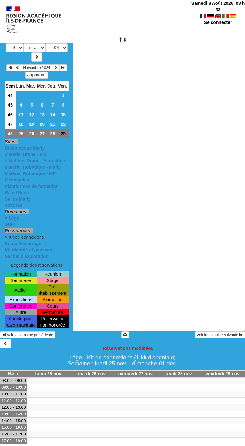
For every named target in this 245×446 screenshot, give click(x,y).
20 (42, 124)
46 (10, 114)
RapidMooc (17, 192)
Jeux (10, 224)
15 (63, 114)
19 (31, 124)
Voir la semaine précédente (27, 335)
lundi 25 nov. (49, 373)
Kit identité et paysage (28, 249)
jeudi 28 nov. (179, 373)
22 (63, 124)
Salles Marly (18, 199)
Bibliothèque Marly (25, 148)
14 (52, 114)
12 (31, 114)
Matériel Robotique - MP (30, 173)
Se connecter (218, 15)
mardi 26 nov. (92, 373)
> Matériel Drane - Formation (35, 160)
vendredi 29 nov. (222, 373)
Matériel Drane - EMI (26, 154)
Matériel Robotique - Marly (33, 167)
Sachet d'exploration (26, 256)
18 (21, 124)
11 (21, 114)
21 (52, 124)
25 (21, 133)
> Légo (12, 218)
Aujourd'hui (36, 75)
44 (10, 95)
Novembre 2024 (36, 68)
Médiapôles (17, 179)
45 (10, 105)
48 (10, 133)
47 (10, 124)
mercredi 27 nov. (135, 373)
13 (42, 114)
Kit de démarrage (23, 243)
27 (42, 133)
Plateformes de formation (32, 186)
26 (31, 133)
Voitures (13, 205)
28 (52, 133)
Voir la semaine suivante (220, 335)
